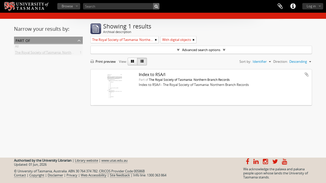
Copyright (36, 175)
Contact (20, 175)
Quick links (293, 6)
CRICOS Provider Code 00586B (122, 171)
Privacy (71, 175)
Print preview (103, 61)
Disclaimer (55, 175)
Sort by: (245, 61)
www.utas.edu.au (114, 160)
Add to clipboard (306, 74)
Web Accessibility (93, 175)
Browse (67, 6)
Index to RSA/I (152, 74)
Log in (311, 6)
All (17, 47)
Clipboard (280, 6)
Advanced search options (201, 50)
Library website (86, 160)
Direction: (280, 61)
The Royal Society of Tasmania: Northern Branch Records (58, 53)
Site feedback (120, 175)
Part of (23, 40)
